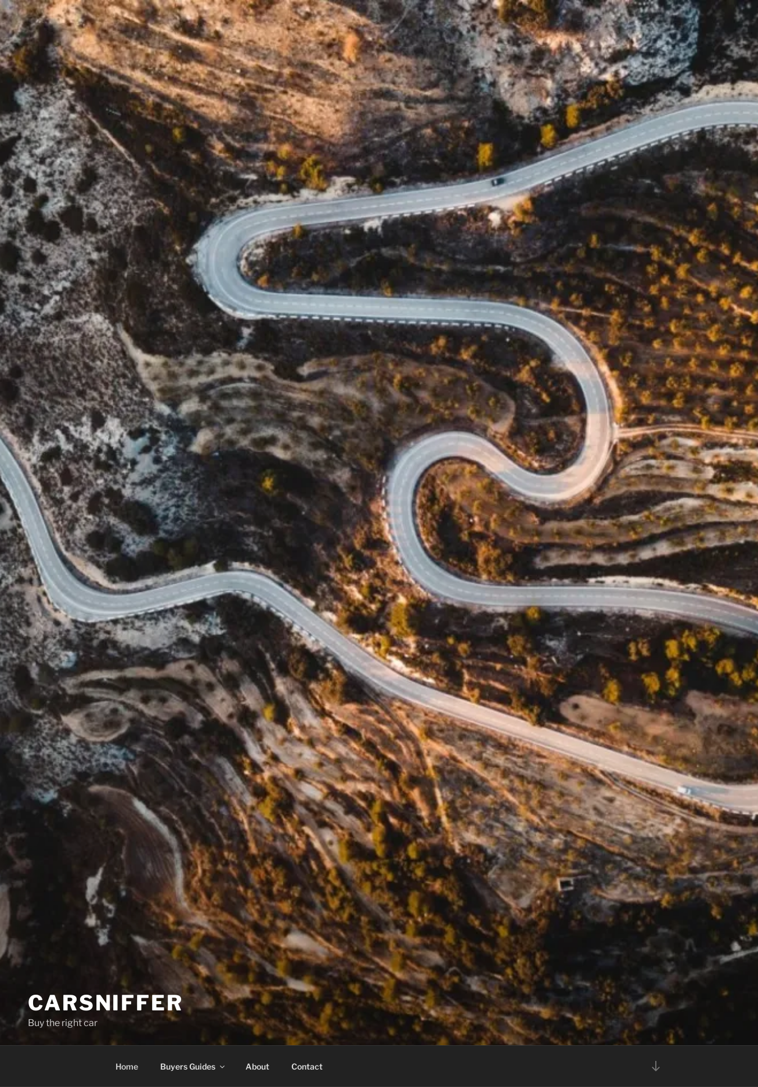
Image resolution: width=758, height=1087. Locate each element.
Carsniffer (105, 991)
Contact (307, 1066)
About (257, 1066)
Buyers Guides (193, 1066)
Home (126, 1066)
